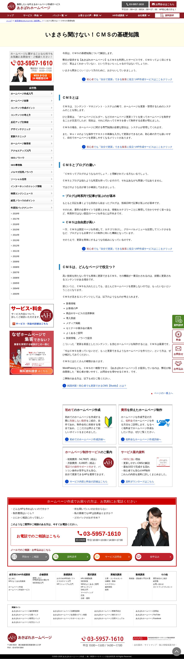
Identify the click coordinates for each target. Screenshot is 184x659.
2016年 (16, 224)
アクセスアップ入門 (21, 150)
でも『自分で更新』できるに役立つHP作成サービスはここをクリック (129, 79)
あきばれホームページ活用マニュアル (109, 618)
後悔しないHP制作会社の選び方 (41, 579)
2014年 (16, 235)
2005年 (16, 283)
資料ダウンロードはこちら (140, 481)
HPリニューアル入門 (65, 584)
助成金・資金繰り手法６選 (139, 578)
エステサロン (110, 584)
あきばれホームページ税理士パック (26, 618)
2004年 (16, 288)
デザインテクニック (21, 129)
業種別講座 (116, 574)
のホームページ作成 (82, 409)
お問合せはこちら (163, 4)
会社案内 (138, 645)
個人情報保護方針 (167, 645)
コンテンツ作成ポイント (23, 108)
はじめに (12, 578)
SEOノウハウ (17, 157)
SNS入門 (84, 590)
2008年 (16, 267)
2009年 (16, 261)
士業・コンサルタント (114, 578)
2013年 (16, 240)
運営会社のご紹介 (160, 578)
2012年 (16, 245)
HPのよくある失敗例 (17, 581)
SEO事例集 (16, 165)
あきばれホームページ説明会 (147, 611)
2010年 (16, 256)
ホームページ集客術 (21, 143)
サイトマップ (150, 645)
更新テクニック (18, 136)
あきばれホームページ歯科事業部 (25, 611)
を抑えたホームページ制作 (141, 409)
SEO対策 (84, 581)
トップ (10, 15)
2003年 (16, 294)
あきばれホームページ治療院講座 (66, 611)
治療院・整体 (110, 581)
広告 (82, 595)
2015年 (16, 229)
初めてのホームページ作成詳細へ (87, 439)
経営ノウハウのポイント (23, 200)
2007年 (16, 272)
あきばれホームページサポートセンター (69, 618)
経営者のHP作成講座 (19, 574)
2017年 (16, 219)
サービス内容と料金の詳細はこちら (88, 481)
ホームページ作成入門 (22, 93)
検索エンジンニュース (22, 193)
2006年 (16, 278)
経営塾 (155, 581)
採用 (106, 590)
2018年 (16, 213)
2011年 (16, 251)
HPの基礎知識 (86, 578)
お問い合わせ (158, 584)
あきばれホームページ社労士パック (26, 622)
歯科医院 (108, 587)
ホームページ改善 (19, 100)
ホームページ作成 (16, 587)
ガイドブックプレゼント (163, 587)
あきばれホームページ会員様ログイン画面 (70, 615)
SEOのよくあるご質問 (90, 584)
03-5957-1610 (135, 4)
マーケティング (87, 593)
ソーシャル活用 (18, 179)
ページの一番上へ (163, 393)
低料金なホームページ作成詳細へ (143, 439)
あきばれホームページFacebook (148, 618)
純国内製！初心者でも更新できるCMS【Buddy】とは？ (96, 385)
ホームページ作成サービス (19, 590)
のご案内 (88, 452)
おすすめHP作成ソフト (66, 578)
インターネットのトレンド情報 (26, 186)
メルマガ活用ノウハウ (22, 172)
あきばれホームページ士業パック (25, 615)
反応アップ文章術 (19, 122)
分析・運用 (85, 598)
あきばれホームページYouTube (148, 615)
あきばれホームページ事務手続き (107, 611)
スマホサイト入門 (64, 581)
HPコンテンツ (86, 587)
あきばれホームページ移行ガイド (107, 615)
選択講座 (91, 574)
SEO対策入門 (38, 583)
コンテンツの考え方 (21, 115)
